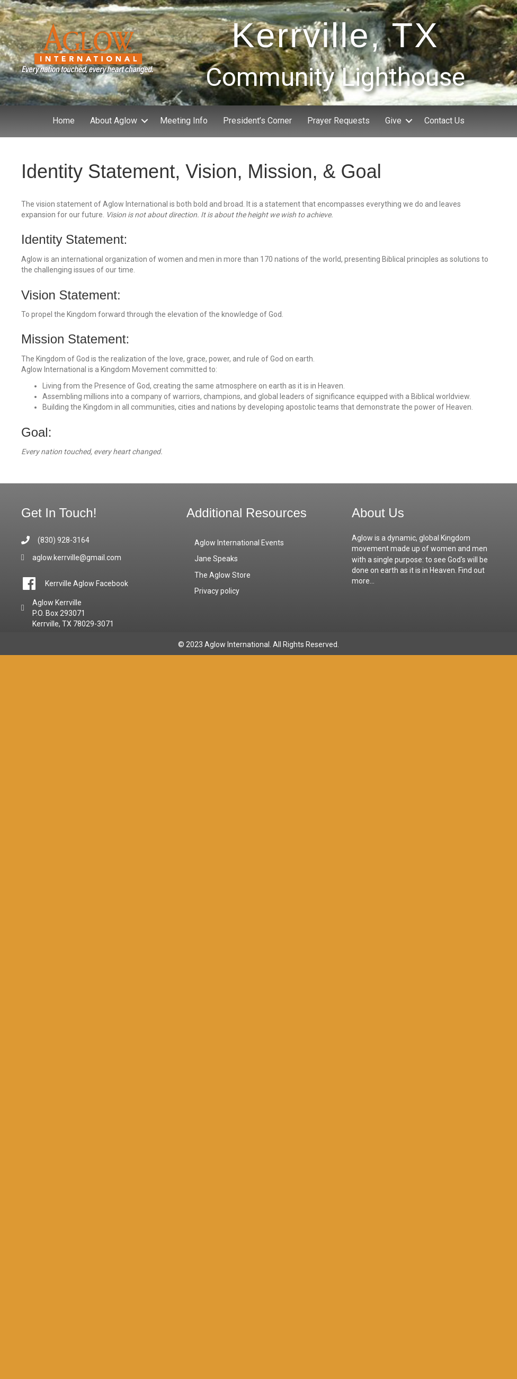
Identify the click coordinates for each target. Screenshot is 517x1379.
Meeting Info (184, 121)
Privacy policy (216, 591)
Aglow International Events (239, 542)
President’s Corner (257, 121)
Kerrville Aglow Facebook (86, 583)
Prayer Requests (338, 121)
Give (393, 121)
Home (63, 121)
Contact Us (444, 121)
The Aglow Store (222, 575)
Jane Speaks (216, 558)
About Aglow (113, 121)
